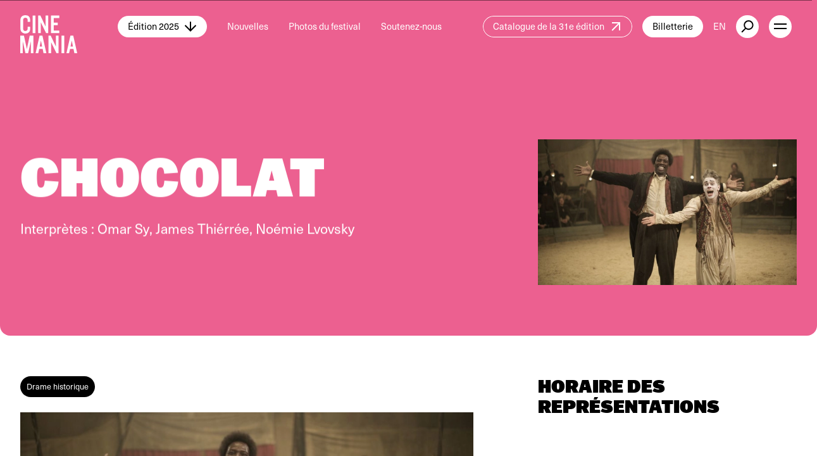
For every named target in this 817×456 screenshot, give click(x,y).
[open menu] (780, 26)
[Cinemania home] (69, 26)
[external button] (747, 26)
